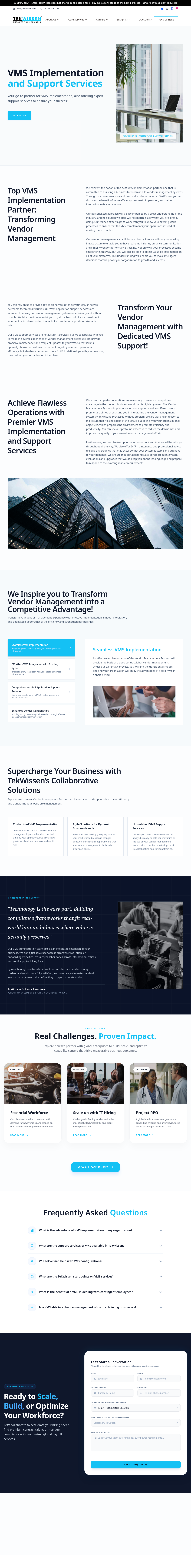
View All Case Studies (95, 1167)
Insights (123, 19)
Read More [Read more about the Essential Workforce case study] (32, 1135)
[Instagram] (177, 8)
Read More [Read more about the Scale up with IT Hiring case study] (95, 1135)
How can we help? (100, 1432)
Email (140, 1373)
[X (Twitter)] (167, 9)
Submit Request (135, 1464)
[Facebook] (162, 8)
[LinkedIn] (172, 8)
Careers (102, 19)
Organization (98, 1388)
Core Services (77, 19)
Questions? (145, 19)
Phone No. (142, 1388)
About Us (52, 19)
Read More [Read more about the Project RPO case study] (158, 1135)
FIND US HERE (166, 19)
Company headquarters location (108, 1403)
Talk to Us (19, 115)
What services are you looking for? (110, 1417)
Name (93, 1373)
